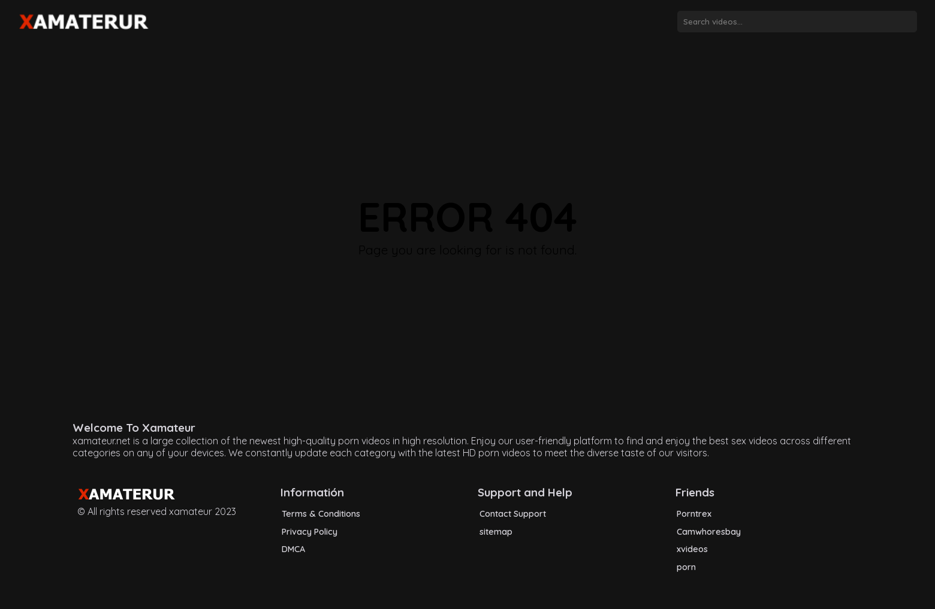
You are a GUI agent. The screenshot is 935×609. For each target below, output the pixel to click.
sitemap (495, 531)
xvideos (692, 549)
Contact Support (512, 513)
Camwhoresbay (709, 531)
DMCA (293, 549)
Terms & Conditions (321, 513)
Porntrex (694, 513)
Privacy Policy (309, 531)
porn (686, 567)
